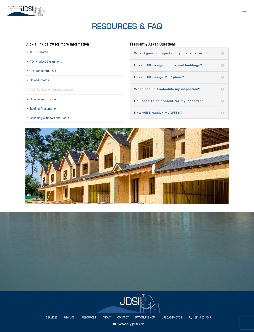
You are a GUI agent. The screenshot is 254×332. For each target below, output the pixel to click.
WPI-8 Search (39, 52)
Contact (123, 317)
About (107, 317)
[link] (74, 90)
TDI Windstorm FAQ (43, 71)
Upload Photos (39, 80)
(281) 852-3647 (200, 317)
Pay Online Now (145, 317)
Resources (89, 317)
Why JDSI (69, 317)
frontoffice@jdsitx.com (128, 324)
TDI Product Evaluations (46, 61)
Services (52, 317)
